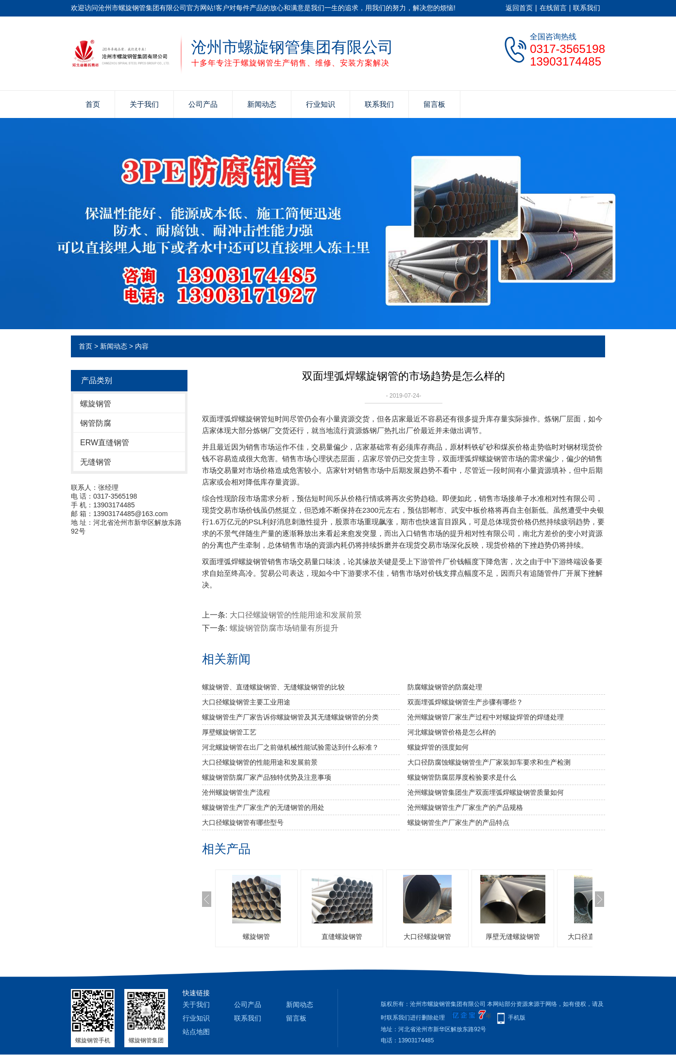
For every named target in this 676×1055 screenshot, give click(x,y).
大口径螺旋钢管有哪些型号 (243, 822)
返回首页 (519, 8)
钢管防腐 (95, 423)
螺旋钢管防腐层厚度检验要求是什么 (461, 777)
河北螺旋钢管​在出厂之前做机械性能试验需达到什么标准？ (290, 747)
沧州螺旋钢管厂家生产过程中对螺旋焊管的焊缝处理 (485, 717)
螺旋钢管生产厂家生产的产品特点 (458, 822)
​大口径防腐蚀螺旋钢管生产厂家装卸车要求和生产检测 (489, 762)
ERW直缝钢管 (104, 442)
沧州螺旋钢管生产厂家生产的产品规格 (465, 807)
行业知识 (320, 104)
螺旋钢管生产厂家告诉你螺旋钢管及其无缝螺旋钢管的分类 (290, 717)
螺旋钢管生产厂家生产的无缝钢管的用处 (263, 807)
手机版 (516, 1017)
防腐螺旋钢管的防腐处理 (444, 687)
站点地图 (196, 1032)
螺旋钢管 (95, 404)
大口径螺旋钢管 (427, 936)
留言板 (434, 104)
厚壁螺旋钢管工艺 (229, 732)
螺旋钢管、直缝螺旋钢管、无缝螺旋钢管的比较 (273, 687)
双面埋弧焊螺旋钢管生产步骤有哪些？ (465, 702)
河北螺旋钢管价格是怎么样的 (451, 732)
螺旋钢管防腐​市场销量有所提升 (284, 628)
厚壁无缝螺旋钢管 (513, 936)
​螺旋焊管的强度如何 (438, 747)
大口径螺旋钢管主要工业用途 (246, 702)
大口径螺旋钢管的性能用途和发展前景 (296, 615)
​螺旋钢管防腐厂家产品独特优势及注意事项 (266, 777)
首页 (92, 104)
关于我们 (144, 104)
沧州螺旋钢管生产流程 (236, 792)
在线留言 (553, 8)
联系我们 (586, 8)
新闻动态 (261, 104)
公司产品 (203, 104)
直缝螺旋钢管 (341, 936)
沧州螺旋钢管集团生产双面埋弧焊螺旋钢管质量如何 (485, 792)
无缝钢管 (95, 462)
